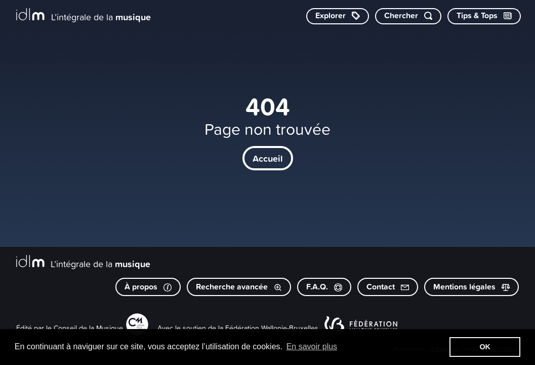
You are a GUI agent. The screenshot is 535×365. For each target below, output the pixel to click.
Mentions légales (471, 287)
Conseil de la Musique (88, 328)
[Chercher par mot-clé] (408, 16)
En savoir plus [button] (312, 346)
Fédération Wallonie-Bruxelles (271, 328)
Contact (387, 287)
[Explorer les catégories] (337, 16)
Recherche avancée (239, 287)
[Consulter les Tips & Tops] (484, 16)
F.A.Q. (324, 287)
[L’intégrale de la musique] (83, 15)
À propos (148, 287)
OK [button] (484, 347)
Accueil (268, 158)
